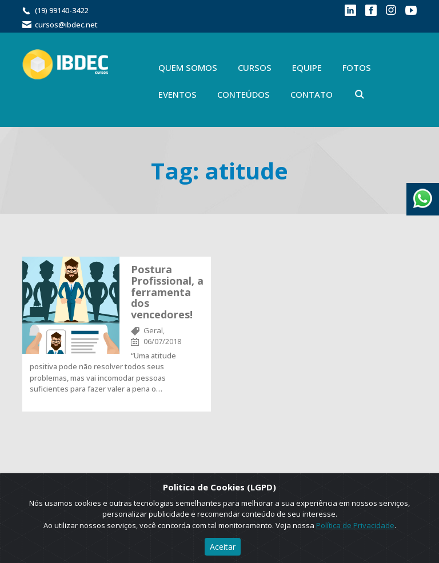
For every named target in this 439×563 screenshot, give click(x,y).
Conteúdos (243, 94)
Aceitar (223, 546)
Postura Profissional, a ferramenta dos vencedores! (167, 291)
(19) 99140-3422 (61, 10)
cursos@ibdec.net (66, 24)
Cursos (255, 67)
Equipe (307, 67)
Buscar (359, 94)
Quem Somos (187, 67)
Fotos (356, 67)
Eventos (177, 94)
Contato (311, 94)
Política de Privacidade (355, 525)
